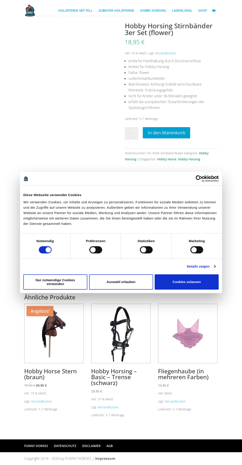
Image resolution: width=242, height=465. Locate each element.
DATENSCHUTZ (65, 446)
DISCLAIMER (91, 446)
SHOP (202, 11)
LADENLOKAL (182, 11)
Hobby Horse (166, 159)
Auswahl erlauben (121, 282)
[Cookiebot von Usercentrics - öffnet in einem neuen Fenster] (199, 178)
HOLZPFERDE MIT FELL (75, 11)
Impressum (105, 458)
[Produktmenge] (131, 133)
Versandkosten (165, 53)
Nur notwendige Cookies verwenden (55, 282)
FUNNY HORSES (36, 446)
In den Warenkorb (166, 133)
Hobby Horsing (189, 159)
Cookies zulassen (187, 282)
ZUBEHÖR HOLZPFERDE (116, 11)
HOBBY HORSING (153, 11)
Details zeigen (198, 266)
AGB (109, 446)
